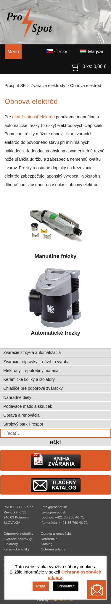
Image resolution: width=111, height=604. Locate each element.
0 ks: (89, 65)
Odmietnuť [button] (66, 586)
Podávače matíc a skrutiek (27, 406)
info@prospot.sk (54, 507)
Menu (13, 51)
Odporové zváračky (18, 533)
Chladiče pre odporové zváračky (32, 388)
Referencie (49, 539)
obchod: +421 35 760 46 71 (63, 517)
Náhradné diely (17, 397)
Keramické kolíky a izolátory (29, 379)
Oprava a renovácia (21, 415)
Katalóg (46, 544)
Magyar (91, 51)
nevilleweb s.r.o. (61, 600)
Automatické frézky (55, 301)
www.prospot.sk (54, 512)
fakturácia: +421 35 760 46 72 (65, 522)
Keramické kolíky (17, 549)
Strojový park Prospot (23, 424)
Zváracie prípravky (18, 539)
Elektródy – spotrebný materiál (31, 370)
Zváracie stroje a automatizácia (32, 352)
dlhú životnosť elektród (33, 117)
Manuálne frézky (55, 227)
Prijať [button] (40, 586)
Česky (56, 51)
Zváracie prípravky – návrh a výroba (36, 361)
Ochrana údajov (53, 549)
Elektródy (11, 544)
